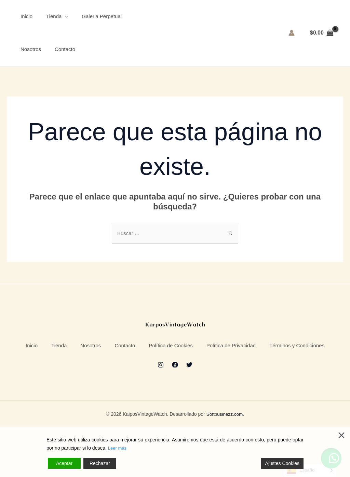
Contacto (61, 56)
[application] (61, 19)
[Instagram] (161, 414)
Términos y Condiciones (175, 389)
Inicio (23, 20)
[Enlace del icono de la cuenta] (291, 36)
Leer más (118, 448)
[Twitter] (189, 414)
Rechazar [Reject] (100, 463)
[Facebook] (175, 414)
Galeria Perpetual (98, 20)
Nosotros (27, 56)
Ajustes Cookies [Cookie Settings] (282, 463)
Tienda (54, 19)
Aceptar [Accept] (64, 463)
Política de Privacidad (289, 358)
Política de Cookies (217, 358)
